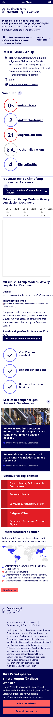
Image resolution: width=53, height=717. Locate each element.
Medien (33, 622)
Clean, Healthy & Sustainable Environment (27, 484)
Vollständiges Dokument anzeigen (22, 338)
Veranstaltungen (14, 622)
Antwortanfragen (30, 120)
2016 (33, 208)
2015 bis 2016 (8, 212)
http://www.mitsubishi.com (23, 84)
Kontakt (36, 625)
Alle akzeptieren (26, 703)
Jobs (26, 622)
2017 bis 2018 (42, 212)
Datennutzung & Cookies (18, 625)
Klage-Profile (27, 164)
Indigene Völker (19, 513)
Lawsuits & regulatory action (27, 503)
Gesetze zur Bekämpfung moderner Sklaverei (26, 191)
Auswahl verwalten (26, 711)
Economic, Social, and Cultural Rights (27, 522)
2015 (17, 208)
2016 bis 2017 (25, 212)
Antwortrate (27, 105)
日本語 (36, 29)
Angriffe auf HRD (30, 135)
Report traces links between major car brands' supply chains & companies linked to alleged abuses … (24, 433)
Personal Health (19, 494)
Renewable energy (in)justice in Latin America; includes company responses (24, 457)
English (28, 29)
